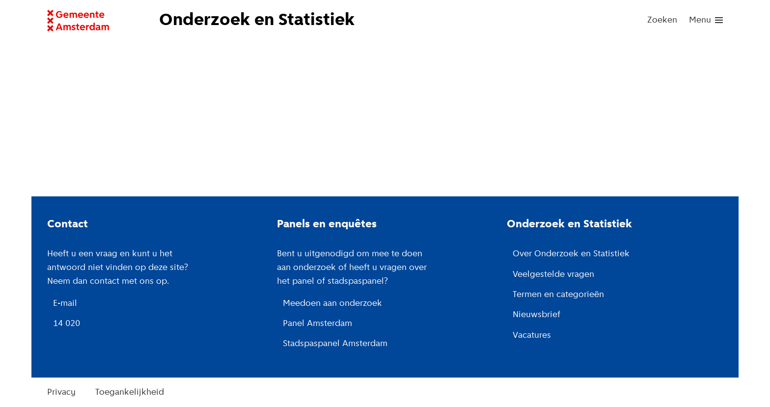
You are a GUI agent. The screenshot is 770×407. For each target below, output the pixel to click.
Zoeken (662, 20)
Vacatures (532, 335)
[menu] (706, 20)
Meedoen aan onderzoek (332, 303)
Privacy (61, 392)
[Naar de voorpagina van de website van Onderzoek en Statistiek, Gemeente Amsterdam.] (264, 20)
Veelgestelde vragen (553, 275)
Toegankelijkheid (129, 392)
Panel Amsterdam (317, 324)
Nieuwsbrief (536, 315)
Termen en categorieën (558, 295)
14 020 (66, 324)
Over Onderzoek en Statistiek (571, 254)
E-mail (65, 303)
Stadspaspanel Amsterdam (335, 344)
